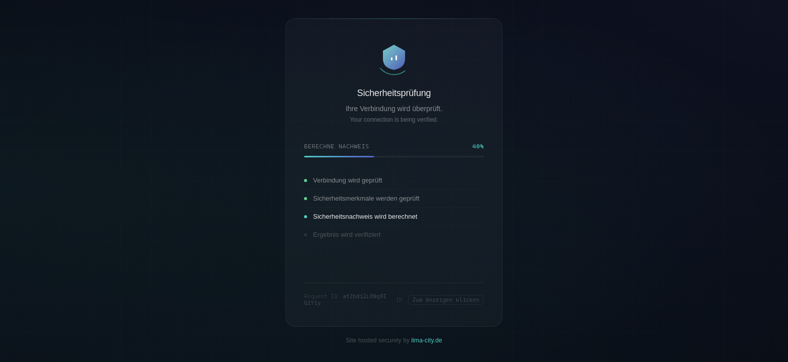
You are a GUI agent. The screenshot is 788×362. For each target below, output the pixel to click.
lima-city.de (427, 340)
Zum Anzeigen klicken (446, 300)
